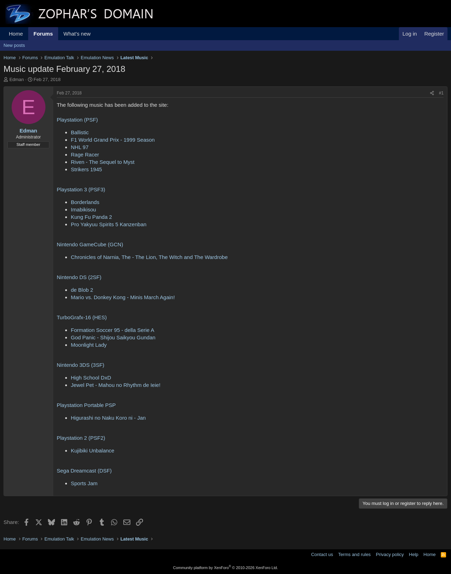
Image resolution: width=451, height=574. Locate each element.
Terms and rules (354, 554)
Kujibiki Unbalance (92, 450)
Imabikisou (83, 209)
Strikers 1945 (86, 169)
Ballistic (80, 132)
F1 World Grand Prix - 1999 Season (113, 140)
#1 (441, 93)
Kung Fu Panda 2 (91, 217)
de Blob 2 (82, 290)
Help (414, 554)
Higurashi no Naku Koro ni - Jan (108, 418)
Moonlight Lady (89, 345)
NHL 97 (79, 147)
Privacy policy (390, 554)
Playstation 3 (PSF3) (81, 189)
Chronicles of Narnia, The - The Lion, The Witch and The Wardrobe (149, 257)
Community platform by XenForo (225, 568)
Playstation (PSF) (77, 120)
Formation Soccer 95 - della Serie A (112, 330)
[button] (96, 33)
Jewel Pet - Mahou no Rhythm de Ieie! (115, 385)
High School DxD (91, 378)
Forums (43, 34)
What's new (77, 34)
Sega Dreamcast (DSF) (84, 471)
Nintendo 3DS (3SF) (80, 365)
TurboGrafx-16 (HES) (82, 317)
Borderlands (85, 202)
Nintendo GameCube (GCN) (90, 244)
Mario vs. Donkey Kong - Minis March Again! (123, 297)
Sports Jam (84, 483)
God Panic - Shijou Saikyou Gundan (113, 337)
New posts (14, 45)
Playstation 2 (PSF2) (81, 438)
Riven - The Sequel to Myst (103, 162)
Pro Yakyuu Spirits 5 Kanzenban (109, 224)
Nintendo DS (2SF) (79, 277)
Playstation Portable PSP (86, 405)
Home (16, 34)
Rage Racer (85, 155)
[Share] (432, 93)
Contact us (322, 554)
